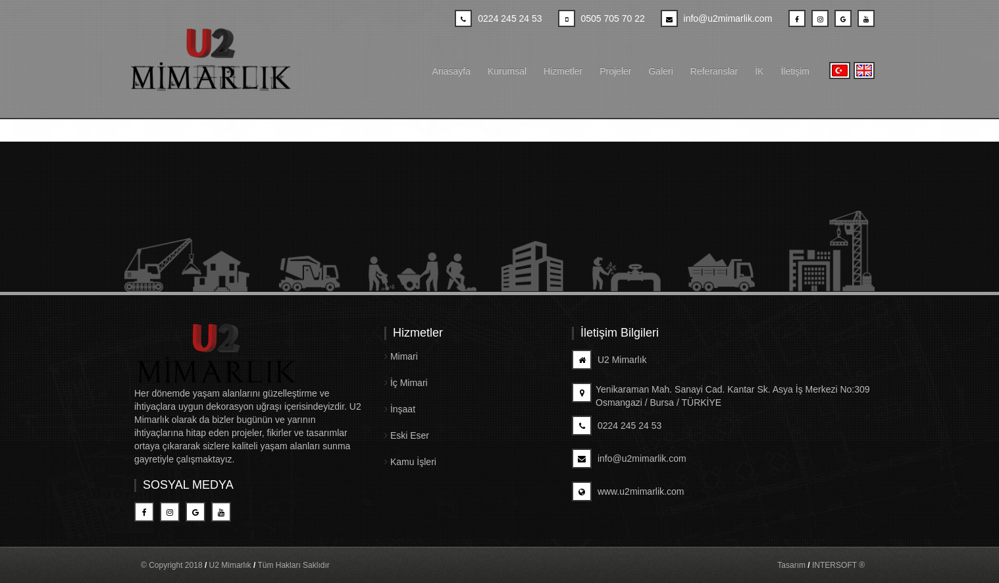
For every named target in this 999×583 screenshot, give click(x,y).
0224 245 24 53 (616, 425)
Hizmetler (563, 71)
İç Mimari (406, 382)
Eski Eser (406, 435)
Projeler (615, 71)
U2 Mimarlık (609, 359)
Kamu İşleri (410, 462)
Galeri (660, 71)
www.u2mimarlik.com (628, 491)
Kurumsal (507, 71)
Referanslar (714, 71)
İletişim (795, 71)
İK (759, 71)
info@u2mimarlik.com (629, 458)
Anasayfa (451, 71)
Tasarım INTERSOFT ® (821, 565)
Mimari (401, 356)
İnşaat (399, 409)
